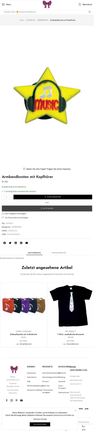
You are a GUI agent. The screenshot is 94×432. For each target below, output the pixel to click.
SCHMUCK (30, 20)
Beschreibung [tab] (34, 253)
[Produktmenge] (6, 197)
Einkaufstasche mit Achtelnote (23, 334)
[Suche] (89, 12)
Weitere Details (40, 419)
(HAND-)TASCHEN (23, 331)
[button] (6, 4)
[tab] (34, 252)
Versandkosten (26, 344)
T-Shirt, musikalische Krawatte (70, 334)
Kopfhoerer (12, 230)
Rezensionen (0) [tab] (59, 253)
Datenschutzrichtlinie (62, 415)
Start (22, 20)
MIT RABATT (70, 331)
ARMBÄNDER (42, 20)
